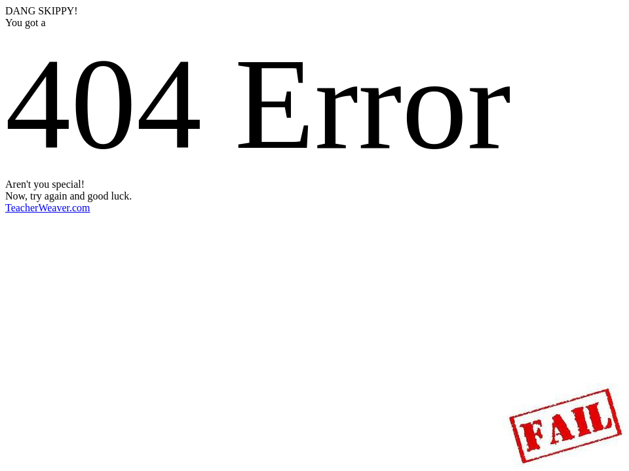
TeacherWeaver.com (47, 207)
